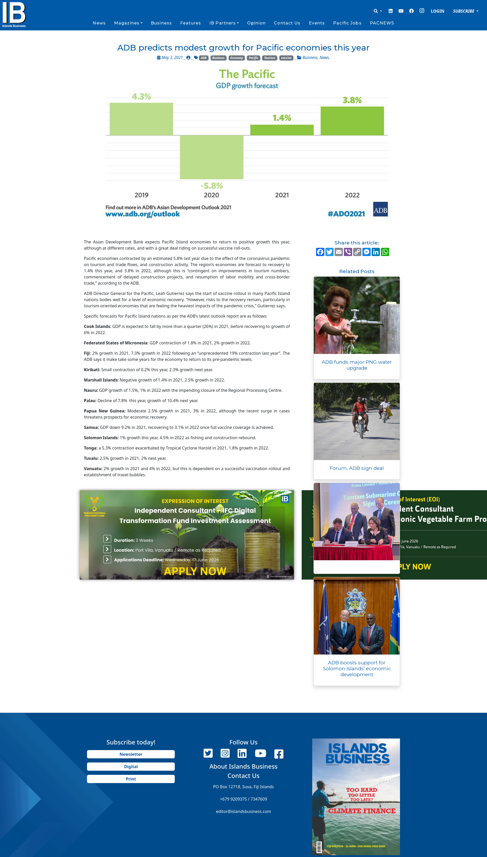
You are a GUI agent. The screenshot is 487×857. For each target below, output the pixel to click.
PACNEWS (382, 23)
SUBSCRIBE (464, 11)
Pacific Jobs (347, 23)
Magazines (127, 23)
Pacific (253, 58)
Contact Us (287, 23)
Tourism (269, 58)
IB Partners (222, 23)
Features (190, 23)
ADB (203, 58)
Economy (236, 58)
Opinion (256, 23)
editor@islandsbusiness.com (243, 811)
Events (317, 23)
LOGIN (437, 11)
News (99, 23)
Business (161, 23)
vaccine (286, 58)
